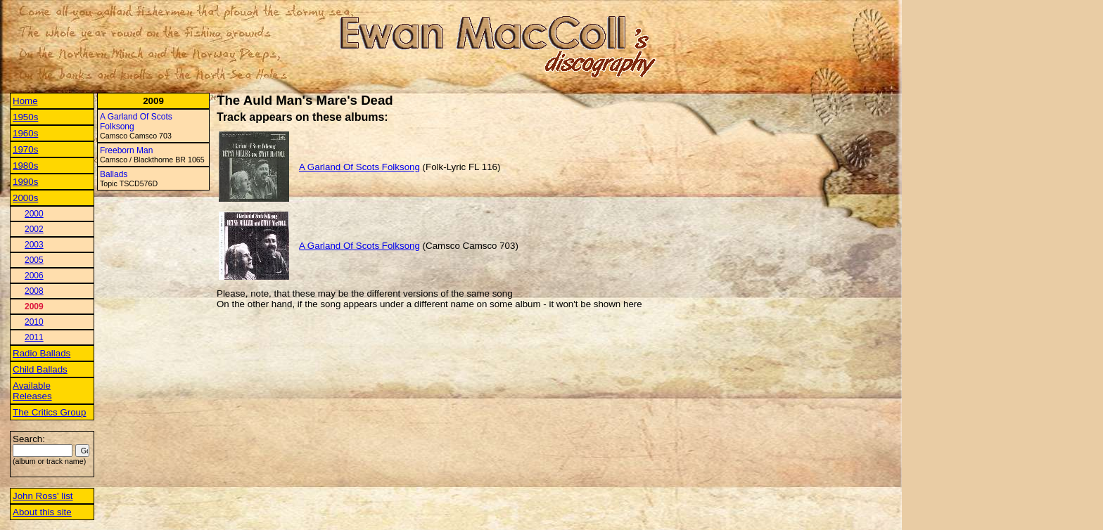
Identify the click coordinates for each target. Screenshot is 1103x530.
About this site (42, 512)
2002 (34, 229)
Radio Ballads (41, 353)
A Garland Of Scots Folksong (359, 167)
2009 (34, 306)
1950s (25, 117)
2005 (34, 260)
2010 (34, 322)
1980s (25, 165)
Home (25, 101)
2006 (34, 275)
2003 (34, 245)
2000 (34, 214)
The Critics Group (49, 412)
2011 (34, 337)
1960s (25, 133)
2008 (34, 291)
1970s (25, 149)
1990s (25, 181)
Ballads (113, 174)
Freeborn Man (126, 150)
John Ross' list (43, 496)
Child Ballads (40, 369)
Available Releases (32, 390)
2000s (25, 198)
